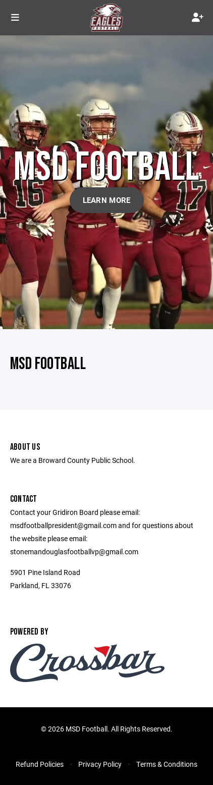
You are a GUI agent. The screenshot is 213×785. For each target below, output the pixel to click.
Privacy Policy (100, 764)
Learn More (107, 200)
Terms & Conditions (166, 764)
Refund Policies (40, 764)
